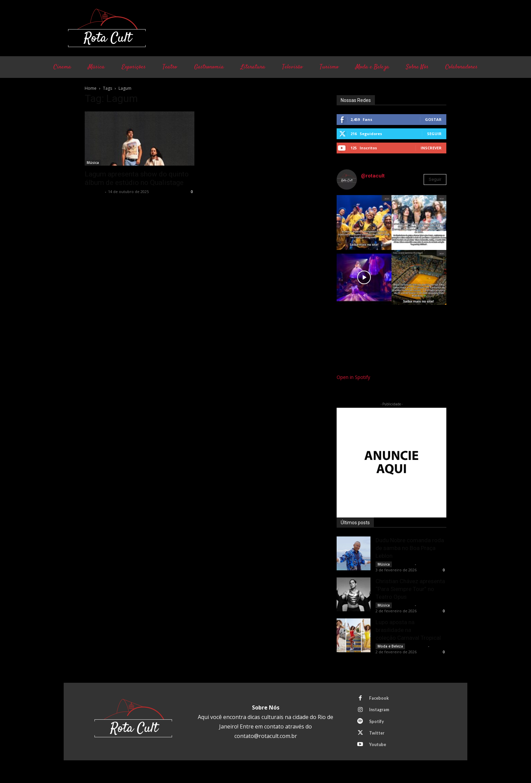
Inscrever (431, 147)
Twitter (378, 736)
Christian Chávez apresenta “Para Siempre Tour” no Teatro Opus (410, 589)
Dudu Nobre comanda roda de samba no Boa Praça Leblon (410, 548)
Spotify (378, 723)
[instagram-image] (364, 222)
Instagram (381, 711)
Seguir (434, 133)
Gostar (433, 119)
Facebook (380, 698)
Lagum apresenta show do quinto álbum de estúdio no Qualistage (137, 178)
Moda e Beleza (390, 646)
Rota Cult (94, 191)
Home (91, 88)
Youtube (379, 749)
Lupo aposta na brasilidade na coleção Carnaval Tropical (408, 630)
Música (93, 162)
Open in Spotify (353, 377)
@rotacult (373, 176)
